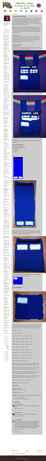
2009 (6, 357)
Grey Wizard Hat (7, 159)
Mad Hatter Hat (6, 195)
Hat (4, 161)
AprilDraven (17, 412)
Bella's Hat (5, 41)
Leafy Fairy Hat (6, 178)
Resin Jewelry (6, 255)
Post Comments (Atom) (20, 453)
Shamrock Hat (6, 260)
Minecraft (5, 207)
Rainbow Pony (6, 252)
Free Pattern (17, 398)
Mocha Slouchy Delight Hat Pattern (6, 210)
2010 (6, 355)
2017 (6, 338)
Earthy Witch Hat (7, 114)
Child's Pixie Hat (7, 69)
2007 (6, 361)
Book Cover (6, 51)
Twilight (5, 302)
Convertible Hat (6, 82)
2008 (6, 359)
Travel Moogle (6, 295)
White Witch (6, 316)
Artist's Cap (6, 34)
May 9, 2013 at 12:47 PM (19, 415)
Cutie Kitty (6, 97)
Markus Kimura (18, 404)
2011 (6, 353)
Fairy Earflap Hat (7, 126)
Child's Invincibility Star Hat (7, 66)
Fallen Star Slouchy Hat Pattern (6, 130)
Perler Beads (6, 223)
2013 (6, 343)
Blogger (28, 458)
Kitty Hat (5, 176)
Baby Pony (6, 36)
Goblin (5, 154)
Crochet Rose (6, 95)
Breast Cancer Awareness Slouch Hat (6, 55)
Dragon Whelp (6, 109)
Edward (5, 120)
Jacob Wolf (6, 169)
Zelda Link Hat (6, 327)
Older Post (39, 450)
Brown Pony (6, 58)
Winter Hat (6, 320)
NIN (4, 218)
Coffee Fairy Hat (7, 79)
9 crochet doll (6, 30)
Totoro (5, 293)
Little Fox (5, 183)
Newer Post (14, 450)
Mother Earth (6, 214)
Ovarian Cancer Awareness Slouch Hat (6, 221)
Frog (4, 149)
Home (27, 450)
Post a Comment (17, 431)
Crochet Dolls (6, 93)
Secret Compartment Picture (6, 258)
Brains (5, 52)
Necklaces (5, 216)
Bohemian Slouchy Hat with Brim (7, 48)
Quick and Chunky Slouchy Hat (7, 247)
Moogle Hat (6, 213)
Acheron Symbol (7, 32)
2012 (6, 351)
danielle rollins (17, 419)
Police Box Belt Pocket (24, 398)
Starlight (5, 275)
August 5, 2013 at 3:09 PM (19, 429)
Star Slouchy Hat (7, 268)
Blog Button (6, 42)
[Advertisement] (27, 442)
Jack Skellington (6, 166)
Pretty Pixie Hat (6, 233)
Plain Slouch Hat (7, 228)
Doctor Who (6, 104)
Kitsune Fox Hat (6, 173)
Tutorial (5, 300)
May (7, 345)
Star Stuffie (6, 273)
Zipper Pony (6, 333)
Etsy (4, 124)
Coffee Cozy (6, 77)
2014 (6, 341)
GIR (4, 151)
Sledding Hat (6, 266)
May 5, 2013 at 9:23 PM (19, 408)
